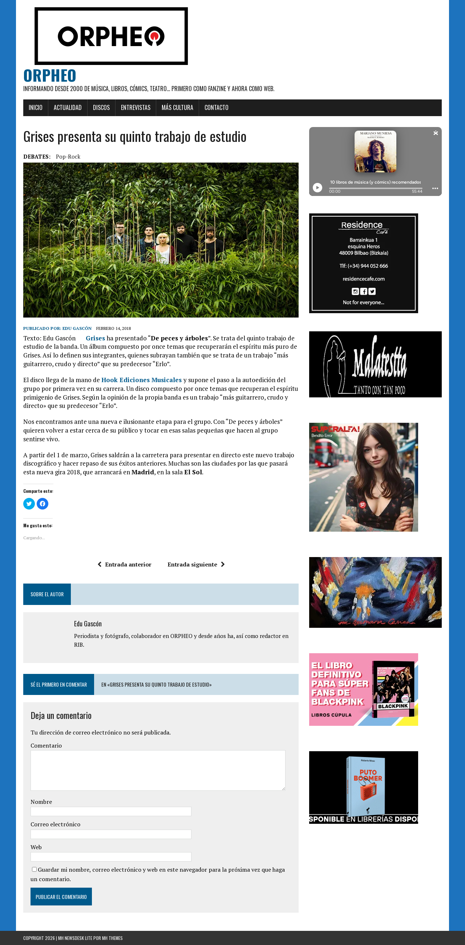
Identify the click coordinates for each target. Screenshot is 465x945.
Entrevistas (135, 107)
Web (36, 847)
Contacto (217, 107)
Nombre (41, 802)
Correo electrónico (55, 824)
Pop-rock (68, 156)
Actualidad (68, 107)
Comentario (46, 745)
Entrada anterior (124, 564)
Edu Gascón (77, 328)
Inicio (36, 107)
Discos (101, 107)
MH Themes (112, 938)
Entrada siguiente (196, 564)
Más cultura (177, 107)
